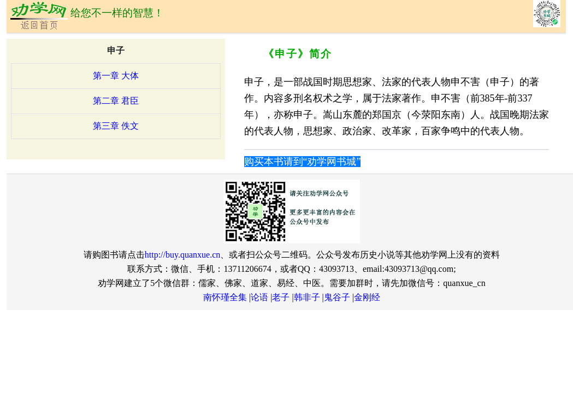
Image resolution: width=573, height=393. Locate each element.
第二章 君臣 (116, 100)
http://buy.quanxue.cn (183, 254)
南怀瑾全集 (225, 297)
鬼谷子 (337, 297)
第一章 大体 (116, 75)
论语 (259, 297)
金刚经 (367, 297)
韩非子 (307, 297)
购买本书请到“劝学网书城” (302, 161)
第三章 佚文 (116, 125)
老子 (281, 297)
